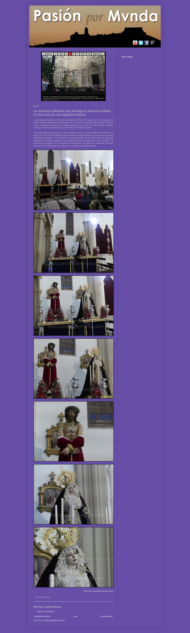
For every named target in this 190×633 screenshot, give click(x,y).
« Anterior (47, 54)
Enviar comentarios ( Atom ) (54, 620)
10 (89, 54)
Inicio (75, 616)
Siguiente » (98, 54)
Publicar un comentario (45, 611)
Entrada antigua (106, 616)
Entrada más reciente (42, 616)
